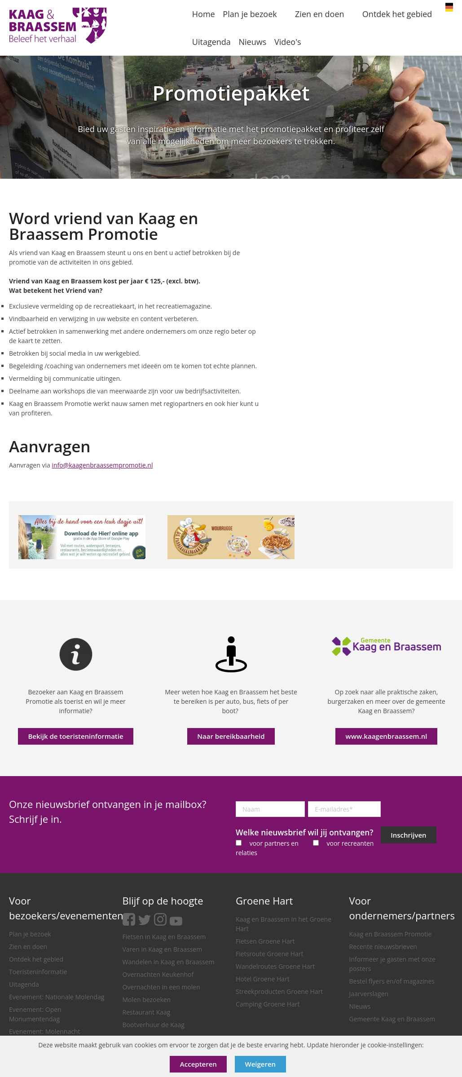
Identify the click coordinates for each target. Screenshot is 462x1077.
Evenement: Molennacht (44, 1031)
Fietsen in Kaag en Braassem (164, 936)
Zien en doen (28, 946)
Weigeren (260, 1063)
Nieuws (360, 1006)
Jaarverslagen (369, 993)
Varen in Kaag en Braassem (162, 949)
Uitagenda (24, 984)
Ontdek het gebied (36, 959)
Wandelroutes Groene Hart (275, 966)
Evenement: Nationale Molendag (56, 997)
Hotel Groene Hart (263, 979)
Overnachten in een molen (161, 987)
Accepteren (198, 1063)
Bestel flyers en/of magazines (392, 981)
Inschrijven (408, 834)
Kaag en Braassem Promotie (390, 934)
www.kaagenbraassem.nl (386, 736)
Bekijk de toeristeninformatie (75, 736)
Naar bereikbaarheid (230, 736)
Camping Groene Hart (268, 1004)
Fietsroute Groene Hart (270, 953)
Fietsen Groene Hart (265, 941)
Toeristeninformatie (38, 971)
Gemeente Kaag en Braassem (392, 1019)
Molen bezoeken (147, 999)
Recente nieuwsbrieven (383, 946)
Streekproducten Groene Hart (279, 991)
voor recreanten (350, 843)
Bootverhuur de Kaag (154, 1024)
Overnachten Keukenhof (158, 974)
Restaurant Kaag (147, 1012)
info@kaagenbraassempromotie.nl (102, 465)
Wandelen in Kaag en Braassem (169, 962)
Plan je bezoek (30, 934)
